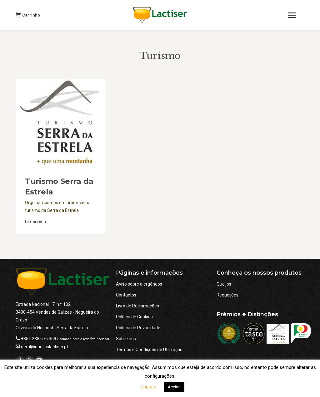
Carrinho (28, 14)
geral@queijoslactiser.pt (44, 346)
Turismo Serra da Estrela (59, 186)
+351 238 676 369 (38, 338)
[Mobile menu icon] (294, 15)
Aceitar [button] (174, 387)
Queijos (224, 284)
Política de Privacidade (138, 327)
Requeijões (227, 294)
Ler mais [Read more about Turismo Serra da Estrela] (36, 221)
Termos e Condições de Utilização (149, 349)
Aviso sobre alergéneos (139, 284)
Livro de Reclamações (137, 305)
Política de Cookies (134, 316)
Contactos (126, 294)
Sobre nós (126, 338)
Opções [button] (148, 387)
